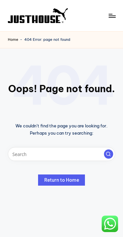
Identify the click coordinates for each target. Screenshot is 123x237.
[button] (108, 154)
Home (13, 39)
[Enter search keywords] (61, 154)
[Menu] (112, 15)
